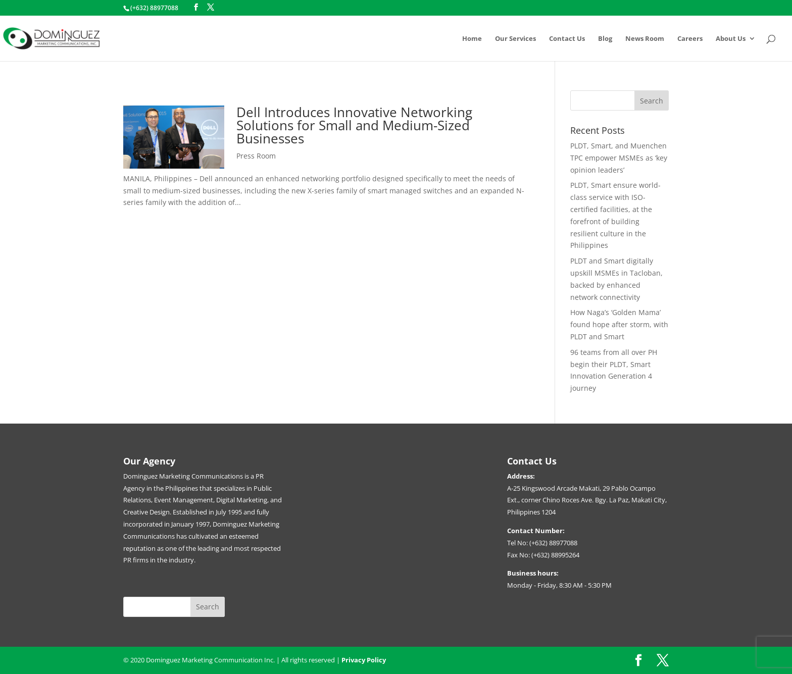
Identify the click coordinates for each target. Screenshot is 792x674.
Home (472, 39)
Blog (605, 39)
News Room (644, 39)
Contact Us (567, 39)
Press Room (256, 156)
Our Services (515, 39)
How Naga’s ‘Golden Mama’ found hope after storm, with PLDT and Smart (619, 324)
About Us (731, 39)
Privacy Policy (363, 659)
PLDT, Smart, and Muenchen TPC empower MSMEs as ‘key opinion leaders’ (618, 158)
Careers (690, 39)
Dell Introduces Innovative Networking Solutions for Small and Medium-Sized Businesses (354, 125)
